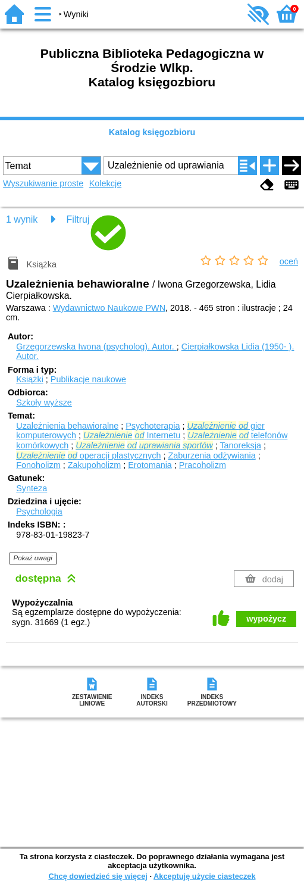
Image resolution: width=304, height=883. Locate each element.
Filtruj (77, 219)
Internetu (131, 435)
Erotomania (150, 465)
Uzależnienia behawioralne (67, 425)
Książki (29, 379)
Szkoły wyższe (44, 402)
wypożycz (266, 618)
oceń (289, 261)
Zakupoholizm (94, 465)
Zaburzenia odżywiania (211, 455)
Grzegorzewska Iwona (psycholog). (96, 346)
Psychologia (39, 511)
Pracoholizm (202, 465)
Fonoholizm (38, 465)
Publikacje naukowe (88, 379)
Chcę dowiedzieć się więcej (97, 876)
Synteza (31, 488)
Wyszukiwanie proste (43, 183)
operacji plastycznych (88, 455)
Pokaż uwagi (33, 557)
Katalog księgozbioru (152, 132)
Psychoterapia (153, 425)
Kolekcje (105, 183)
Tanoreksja (240, 445)
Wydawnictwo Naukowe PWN (109, 308)
